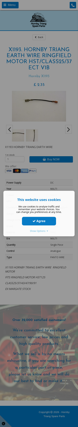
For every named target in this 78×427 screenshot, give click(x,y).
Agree (39, 221)
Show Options (39, 231)
